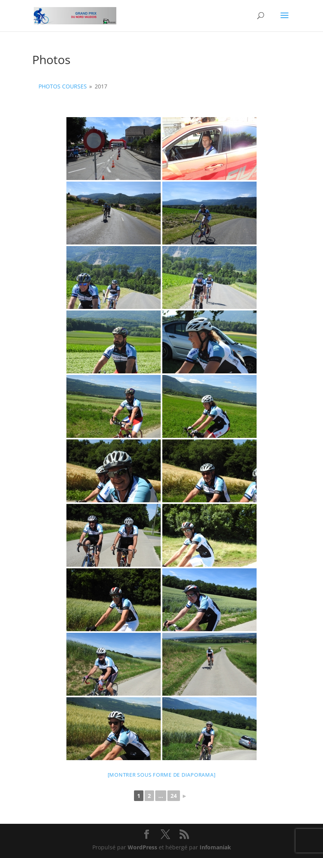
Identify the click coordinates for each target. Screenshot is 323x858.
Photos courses (63, 86)
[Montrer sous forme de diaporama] (162, 774)
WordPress (142, 847)
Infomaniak (215, 847)
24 (174, 795)
